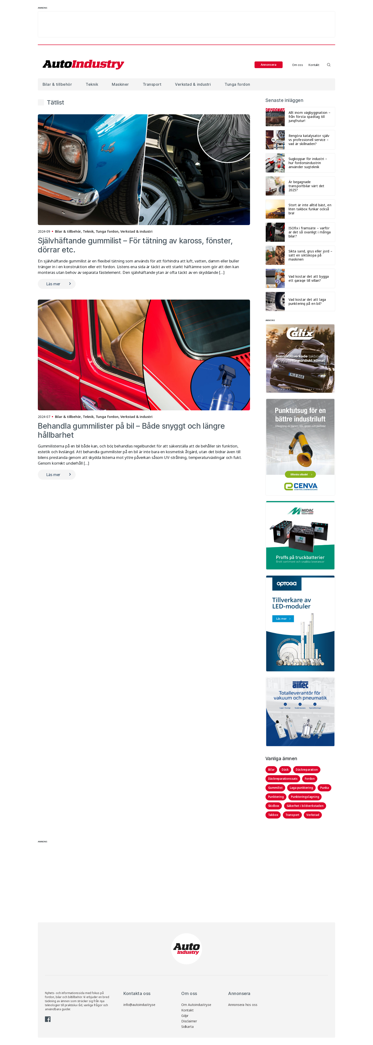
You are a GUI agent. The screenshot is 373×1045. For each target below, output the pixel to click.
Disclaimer (189, 1021)
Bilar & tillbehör (57, 84)
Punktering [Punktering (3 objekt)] (276, 797)
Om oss (297, 65)
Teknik (92, 84)
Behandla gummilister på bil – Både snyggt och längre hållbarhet (131, 430)
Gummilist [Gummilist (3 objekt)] (275, 788)
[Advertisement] (186, 24)
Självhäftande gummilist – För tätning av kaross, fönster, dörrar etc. (135, 245)
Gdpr (184, 1015)
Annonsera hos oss (242, 1004)
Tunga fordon (237, 84)
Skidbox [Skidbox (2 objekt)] (274, 806)
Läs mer (53, 283)
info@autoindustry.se (139, 1004)
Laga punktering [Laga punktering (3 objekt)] (301, 788)
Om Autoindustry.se (196, 1004)
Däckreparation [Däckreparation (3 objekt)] (307, 770)
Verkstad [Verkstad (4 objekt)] (312, 815)
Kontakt (314, 65)
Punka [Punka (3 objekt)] (324, 788)
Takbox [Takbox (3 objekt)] (273, 815)
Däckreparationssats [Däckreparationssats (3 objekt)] (283, 779)
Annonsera (268, 65)
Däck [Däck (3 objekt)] (285, 770)
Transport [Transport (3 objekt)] (292, 815)
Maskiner (120, 84)
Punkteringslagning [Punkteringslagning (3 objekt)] (305, 797)
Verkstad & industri (193, 84)
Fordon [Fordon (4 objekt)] (310, 779)
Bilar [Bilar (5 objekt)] (271, 770)
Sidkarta (187, 1026)
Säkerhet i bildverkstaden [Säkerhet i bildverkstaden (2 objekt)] (305, 806)
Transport (152, 84)
